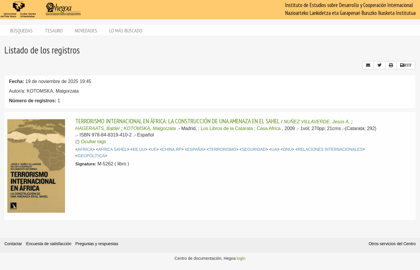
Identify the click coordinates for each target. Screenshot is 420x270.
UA (274, 149)
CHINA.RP (171, 149)
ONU (287, 149)
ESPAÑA (195, 149)
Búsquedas (21, 30)
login (241, 258)
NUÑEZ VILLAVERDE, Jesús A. (317, 121)
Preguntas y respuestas (96, 243)
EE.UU (139, 149)
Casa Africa (269, 128)
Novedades (86, 30)
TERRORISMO (222, 149)
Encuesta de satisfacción (48, 243)
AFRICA (85, 149)
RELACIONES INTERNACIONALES (330, 149)
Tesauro (54, 30)
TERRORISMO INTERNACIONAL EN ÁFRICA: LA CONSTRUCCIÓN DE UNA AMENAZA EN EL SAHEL (177, 121)
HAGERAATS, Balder (97, 128)
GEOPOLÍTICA (91, 156)
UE (153, 149)
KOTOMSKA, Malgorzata (150, 128)
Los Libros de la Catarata (227, 128)
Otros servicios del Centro (392, 243)
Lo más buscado (125, 30)
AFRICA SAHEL (112, 149)
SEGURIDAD (254, 149)
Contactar (13, 243)
